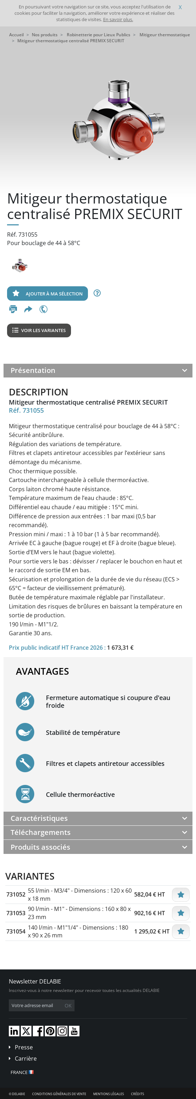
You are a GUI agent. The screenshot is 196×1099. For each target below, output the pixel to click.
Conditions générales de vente (59, 1094)
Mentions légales (108, 1094)
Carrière (26, 1058)
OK (68, 1005)
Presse (24, 1047)
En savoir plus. (118, 19)
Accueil (16, 35)
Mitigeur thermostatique (164, 35)
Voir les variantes (39, 330)
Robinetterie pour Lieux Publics (98, 35)
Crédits (137, 1094)
